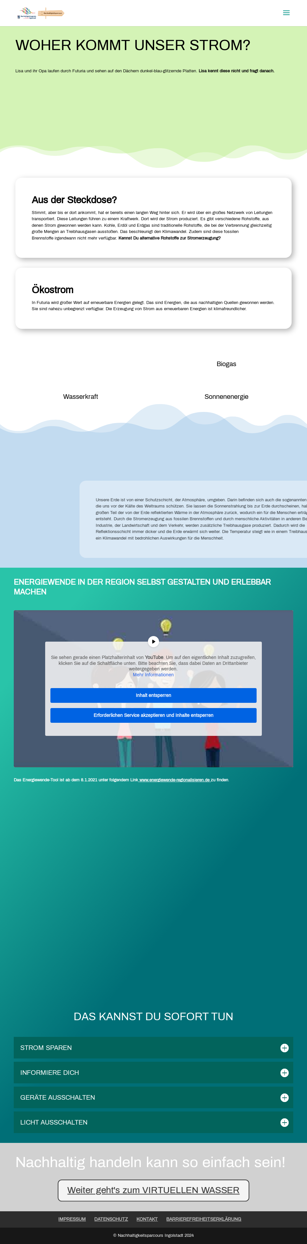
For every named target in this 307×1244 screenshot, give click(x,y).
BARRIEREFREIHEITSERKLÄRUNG (203, 1219)
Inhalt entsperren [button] (153, 695)
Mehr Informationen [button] (153, 674)
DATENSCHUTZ (111, 1219)
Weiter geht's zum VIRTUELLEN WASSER (153, 1189)
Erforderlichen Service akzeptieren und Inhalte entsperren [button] (153, 715)
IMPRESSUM (72, 1219)
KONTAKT (147, 1219)
